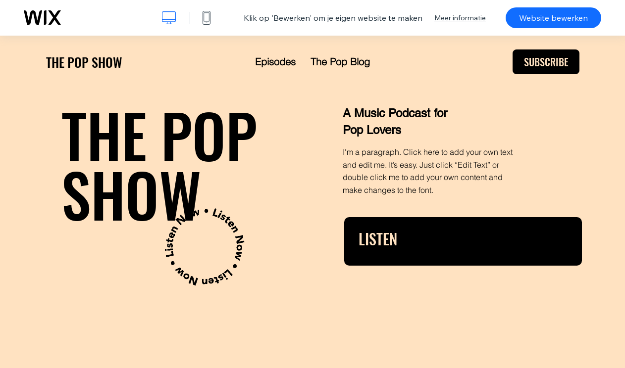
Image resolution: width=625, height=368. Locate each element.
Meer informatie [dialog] (460, 17)
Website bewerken (553, 18)
